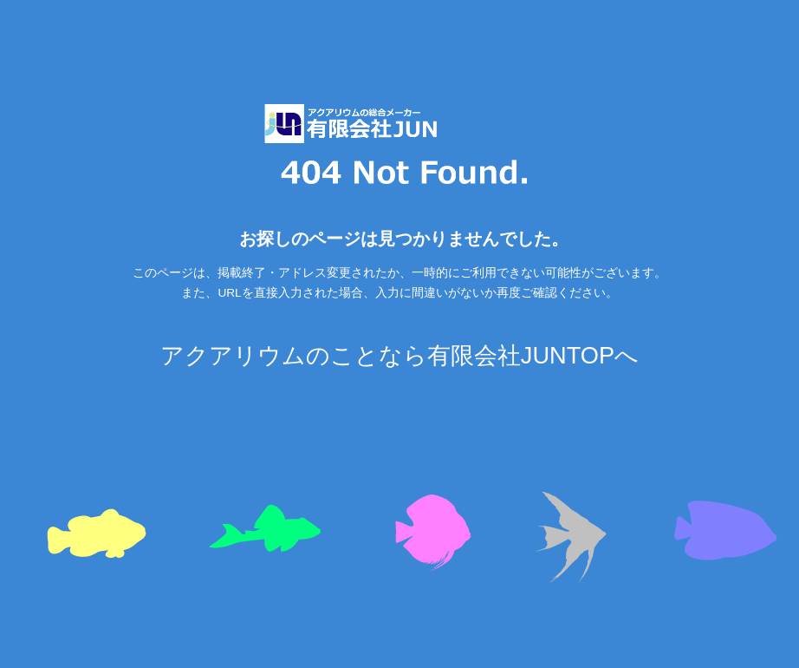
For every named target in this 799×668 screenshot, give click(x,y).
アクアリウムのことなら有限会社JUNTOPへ (399, 355)
